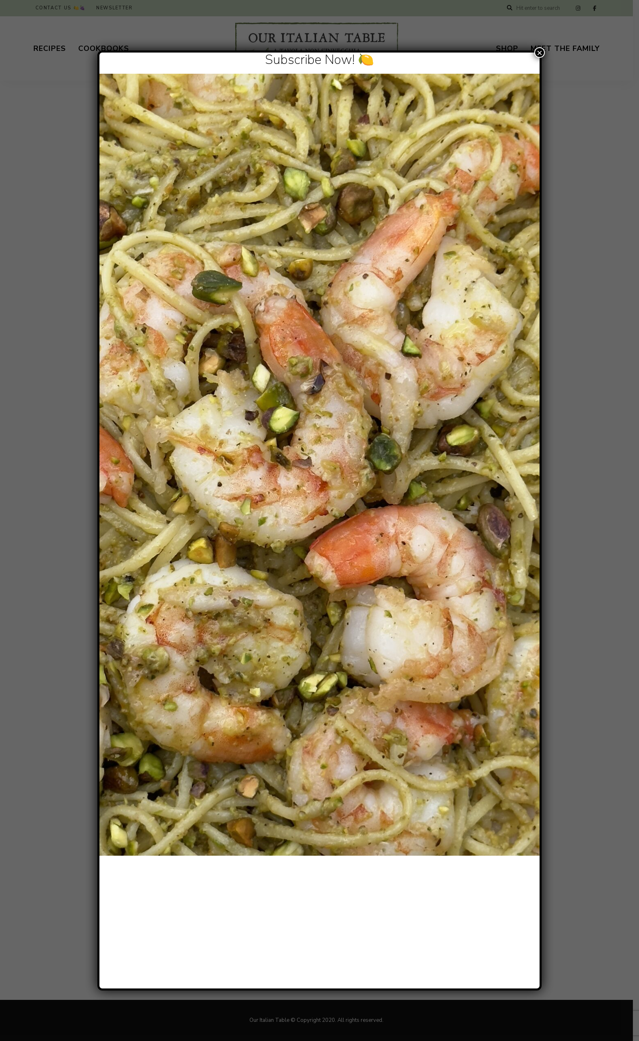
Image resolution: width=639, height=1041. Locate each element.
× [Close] (539, 52)
